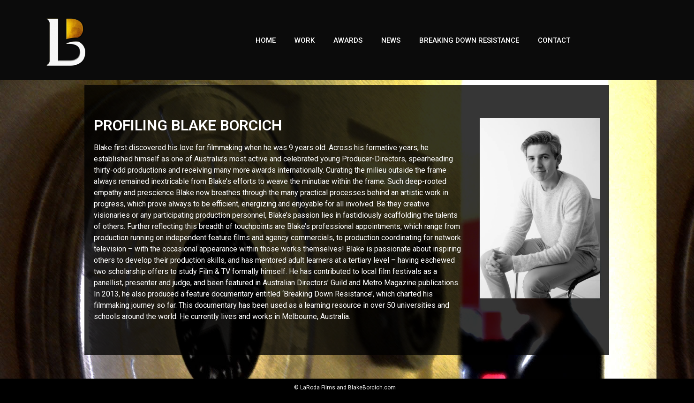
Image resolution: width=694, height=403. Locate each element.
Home (266, 40)
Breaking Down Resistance (469, 40)
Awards (347, 40)
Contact (554, 40)
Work (304, 40)
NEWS (390, 40)
